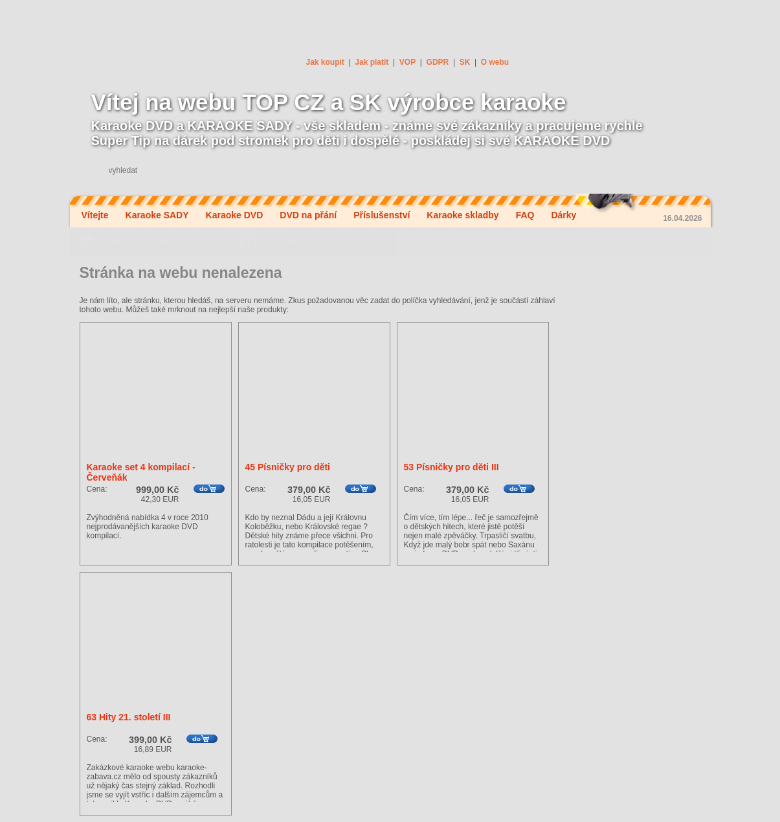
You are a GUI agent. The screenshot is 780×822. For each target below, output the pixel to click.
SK (465, 62)
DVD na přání (308, 215)
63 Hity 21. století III (129, 717)
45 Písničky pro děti (288, 467)
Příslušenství (381, 215)
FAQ (525, 215)
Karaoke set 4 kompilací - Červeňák (141, 472)
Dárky (563, 215)
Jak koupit (325, 62)
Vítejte (95, 215)
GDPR (438, 62)
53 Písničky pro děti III (451, 467)
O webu (495, 62)
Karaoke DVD (234, 215)
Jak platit (371, 62)
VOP (407, 62)
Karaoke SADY (157, 215)
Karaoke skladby (462, 215)
